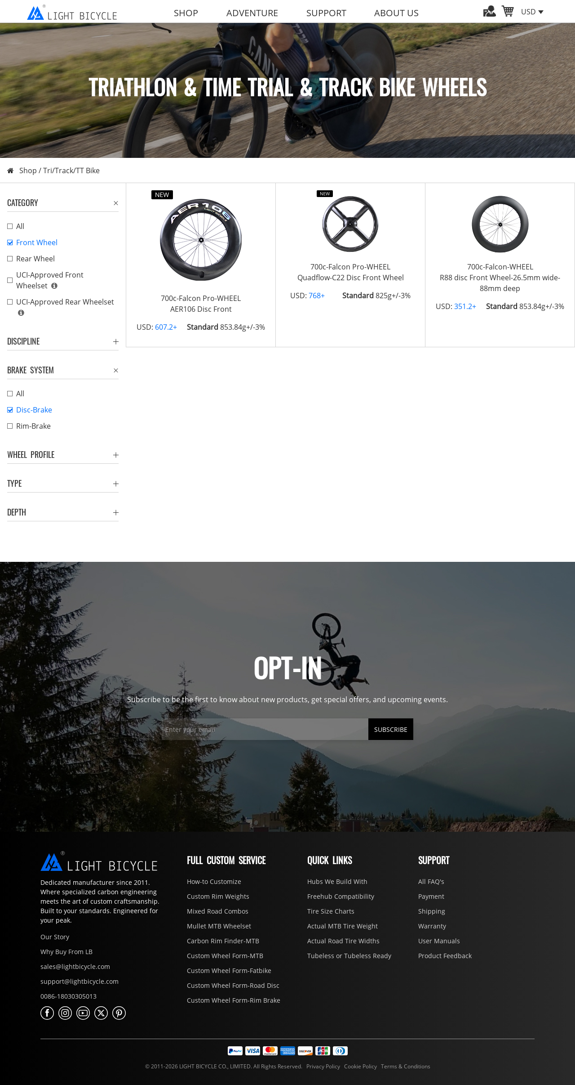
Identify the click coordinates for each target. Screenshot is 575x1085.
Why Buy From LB (66, 951)
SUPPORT (326, 13)
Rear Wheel (35, 259)
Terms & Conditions (404, 1066)
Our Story (54, 937)
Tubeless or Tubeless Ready (349, 955)
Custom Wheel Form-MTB (225, 955)
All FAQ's (431, 881)
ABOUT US (396, 13)
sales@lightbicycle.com (75, 966)
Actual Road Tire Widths (343, 941)
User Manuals (439, 941)
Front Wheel (37, 242)
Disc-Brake (34, 410)
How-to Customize (214, 881)
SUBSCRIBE (390, 729)
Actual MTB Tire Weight (342, 926)
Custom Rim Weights (218, 896)
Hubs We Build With (337, 881)
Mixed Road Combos (217, 911)
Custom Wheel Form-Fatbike (229, 970)
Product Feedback (445, 955)
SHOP (186, 13)
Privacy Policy (322, 1066)
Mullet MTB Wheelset (219, 926)
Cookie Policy (359, 1066)
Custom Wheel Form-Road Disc (233, 985)
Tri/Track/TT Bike (71, 170)
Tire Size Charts (330, 911)
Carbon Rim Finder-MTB (223, 941)
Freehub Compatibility (340, 896)
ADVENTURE (252, 13)
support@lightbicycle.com (79, 981)
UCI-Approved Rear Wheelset (65, 302)
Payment (431, 896)
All (20, 226)
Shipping (431, 911)
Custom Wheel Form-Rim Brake (233, 1000)
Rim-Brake (33, 426)
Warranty (432, 926)
